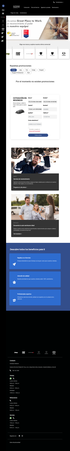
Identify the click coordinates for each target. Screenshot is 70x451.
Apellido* (30, 113)
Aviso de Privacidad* (34, 131)
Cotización (27, 7)
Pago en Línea (14, 13)
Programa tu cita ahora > (20, 187)
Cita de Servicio (35, 7)
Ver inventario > (17, 234)
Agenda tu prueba (45, 7)
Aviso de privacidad (15, 442)
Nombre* (45, 105)
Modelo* (45, 98)
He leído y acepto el (34, 130)
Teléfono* (45, 113)
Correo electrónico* (33, 120)
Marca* (30, 98)
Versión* (30, 105)
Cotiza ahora (38, 135)
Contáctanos (23, 13)
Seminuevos (55, 7)
